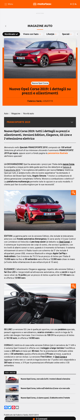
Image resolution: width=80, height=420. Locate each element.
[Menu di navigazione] (8, 4)
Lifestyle (51, 34)
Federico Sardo (22, 415)
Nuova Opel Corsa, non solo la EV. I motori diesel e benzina (45, 379)
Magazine (15, 113)
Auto (6, 113)
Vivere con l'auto (32, 34)
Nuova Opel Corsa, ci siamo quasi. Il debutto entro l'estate (45, 398)
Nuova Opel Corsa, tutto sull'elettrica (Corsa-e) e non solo (45, 388)
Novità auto (11, 34)
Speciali (67, 34)
